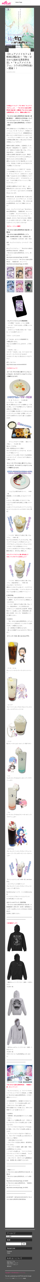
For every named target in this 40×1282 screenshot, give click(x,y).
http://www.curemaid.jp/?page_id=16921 (17, 264)
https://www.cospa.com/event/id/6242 (17, 364)
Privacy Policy (8, 1278)
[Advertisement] (20, 85)
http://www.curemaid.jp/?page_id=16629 (17, 257)
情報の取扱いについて (12, 1263)
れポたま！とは (11, 1261)
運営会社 (9, 1266)
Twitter (8, 1253)
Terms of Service (19, 1278)
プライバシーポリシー (12, 1264)
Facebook (9, 1251)
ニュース (9, 47)
